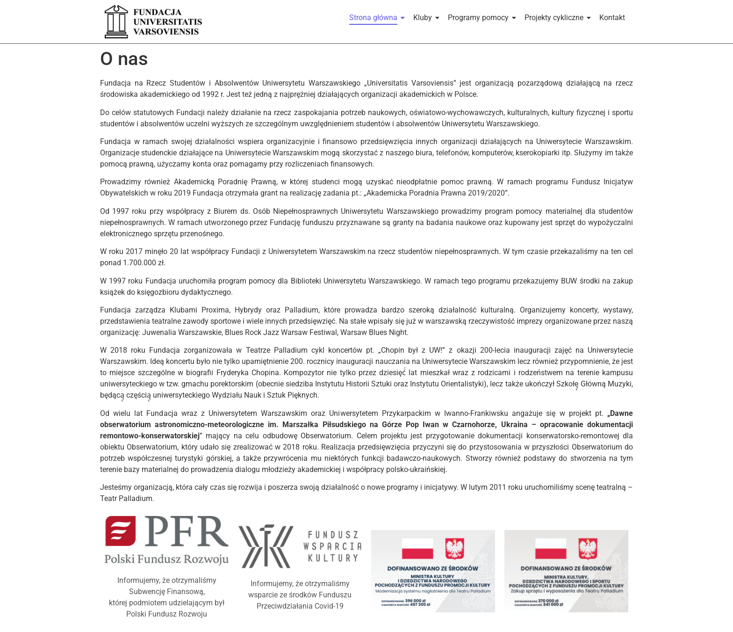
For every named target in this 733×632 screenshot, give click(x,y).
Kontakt (612, 17)
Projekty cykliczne (556, 17)
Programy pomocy (480, 17)
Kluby (424, 17)
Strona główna (375, 17)
